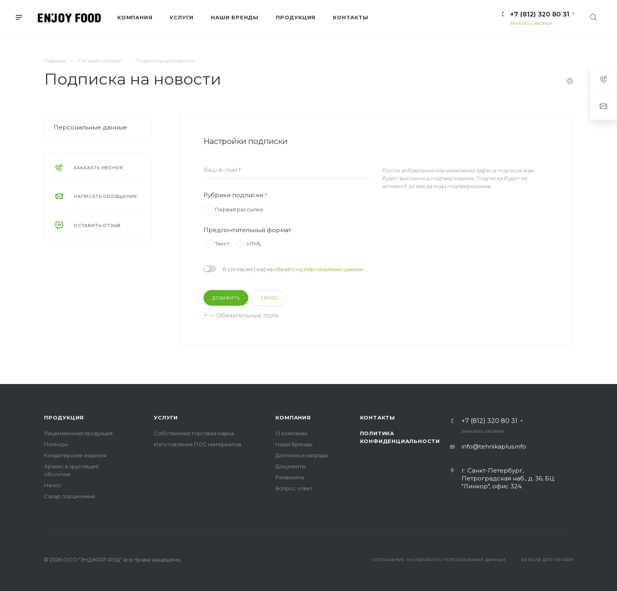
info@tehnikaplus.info (494, 446)
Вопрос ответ (294, 488)
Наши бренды (293, 444)
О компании (291, 433)
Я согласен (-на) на (293, 269)
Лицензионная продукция (78, 433)
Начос (52, 485)
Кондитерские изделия (75, 455)
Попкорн (56, 444)
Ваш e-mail (222, 170)
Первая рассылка (239, 209)
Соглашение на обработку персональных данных (439, 559)
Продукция (64, 417)
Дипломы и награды (301, 455)
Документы (290, 466)
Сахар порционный (69, 496)
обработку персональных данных (319, 269)
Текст (222, 243)
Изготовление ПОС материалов (197, 444)
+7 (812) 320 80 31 (539, 14)
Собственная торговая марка (194, 433)
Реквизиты (289, 477)
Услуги (166, 417)
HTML (254, 243)
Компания (292, 417)
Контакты (377, 417)
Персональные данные (90, 127)
